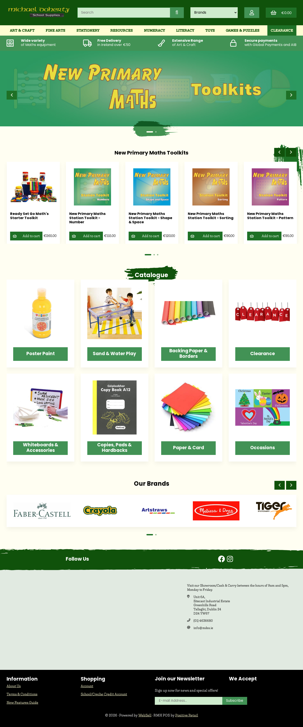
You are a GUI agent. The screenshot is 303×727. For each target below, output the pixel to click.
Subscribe (234, 702)
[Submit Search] (176, 12)
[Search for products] (123, 12)
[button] (12, 95)
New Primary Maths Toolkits (151, 153)
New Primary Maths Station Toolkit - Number (86, 218)
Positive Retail (186, 716)
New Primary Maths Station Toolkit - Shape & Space (149, 218)
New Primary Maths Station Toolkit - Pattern (264, 218)
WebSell (145, 716)
